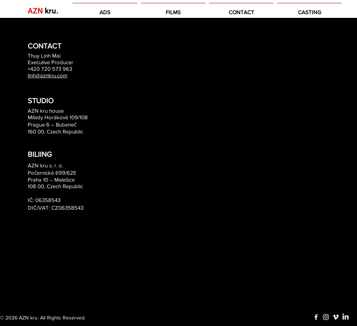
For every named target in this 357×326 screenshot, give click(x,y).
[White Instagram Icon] (326, 317)
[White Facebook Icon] (316, 317)
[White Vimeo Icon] (336, 317)
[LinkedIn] (345, 317)
